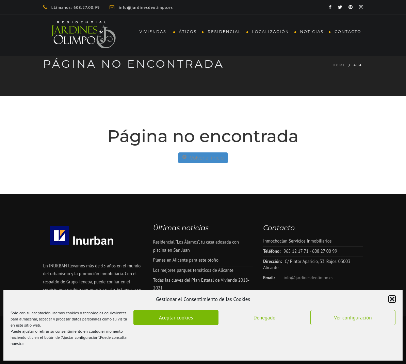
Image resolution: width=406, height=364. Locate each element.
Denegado (265, 317)
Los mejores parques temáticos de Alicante (193, 270)
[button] (392, 299)
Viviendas (153, 31)
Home (339, 65)
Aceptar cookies (176, 317)
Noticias (312, 31)
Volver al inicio (203, 157)
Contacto (348, 31)
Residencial (224, 31)
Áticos (188, 31)
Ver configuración (353, 317)
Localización (270, 31)
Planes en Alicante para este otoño (185, 260)
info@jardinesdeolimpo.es (308, 278)
